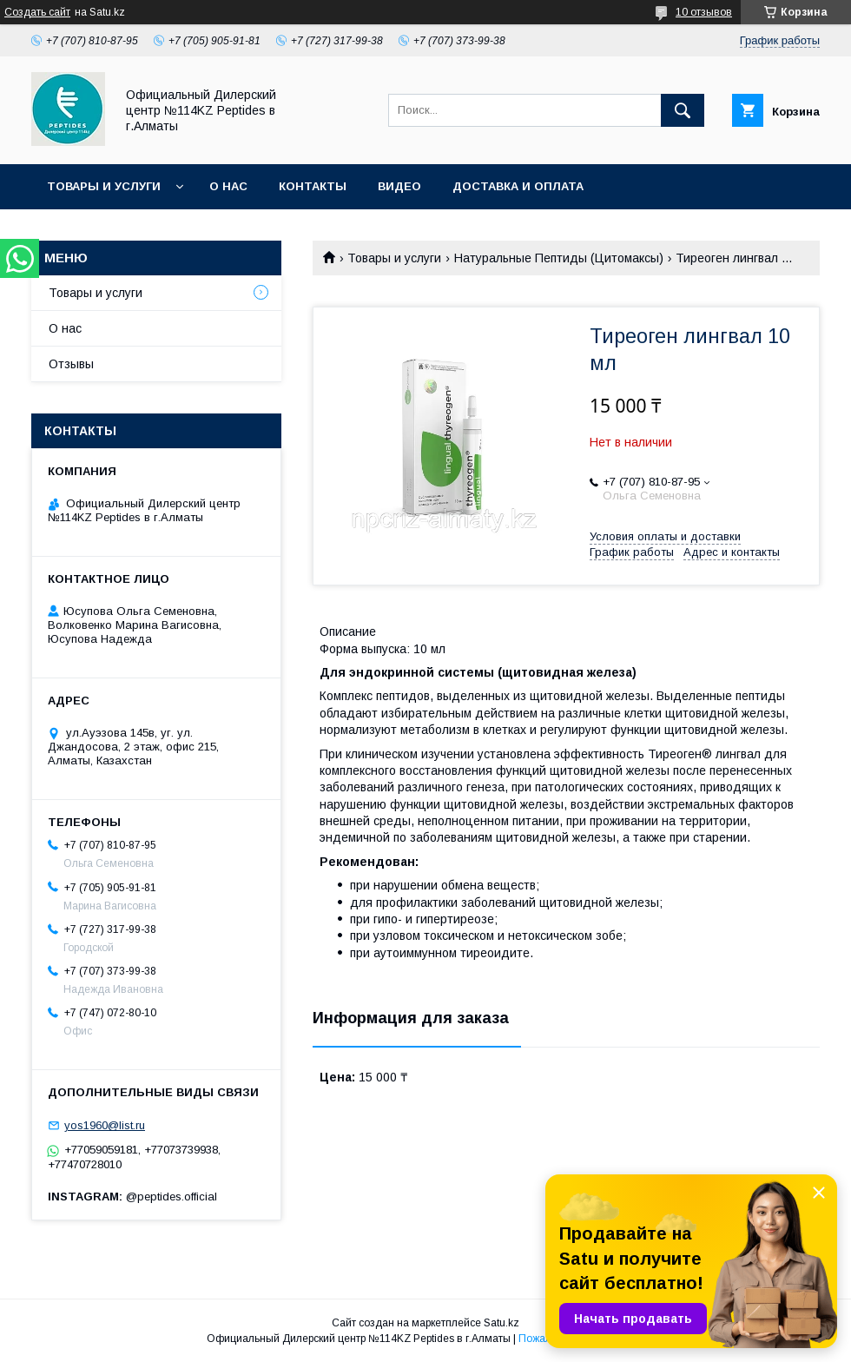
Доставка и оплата (518, 186)
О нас (228, 186)
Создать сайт (37, 12)
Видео (399, 186)
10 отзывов (704, 12)
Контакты (312, 186)
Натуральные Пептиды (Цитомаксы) (558, 258)
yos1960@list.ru (104, 1125)
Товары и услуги (104, 186)
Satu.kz (501, 1323)
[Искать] (682, 110)
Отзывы (71, 364)
